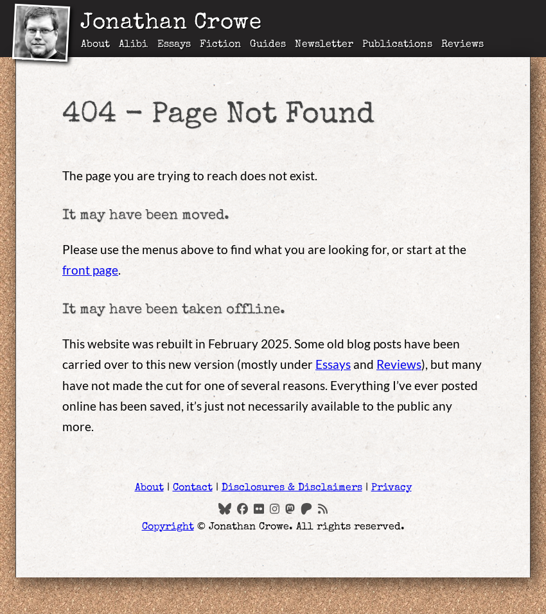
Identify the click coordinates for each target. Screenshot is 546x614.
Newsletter (324, 45)
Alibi (133, 45)
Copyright (168, 527)
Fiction (220, 45)
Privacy (391, 488)
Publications (397, 45)
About (95, 45)
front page (90, 269)
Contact (193, 488)
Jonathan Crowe (170, 24)
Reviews (462, 45)
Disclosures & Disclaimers (292, 488)
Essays (174, 45)
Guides (268, 45)
